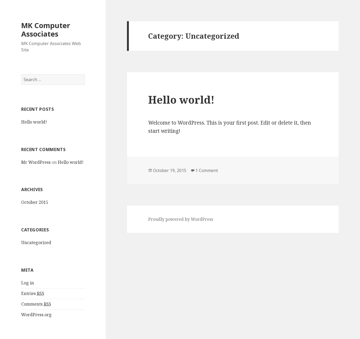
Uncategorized (36, 242)
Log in (27, 283)
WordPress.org (36, 315)
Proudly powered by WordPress (180, 219)
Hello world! (34, 122)
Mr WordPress (36, 162)
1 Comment (206, 170)
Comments (36, 304)
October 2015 (34, 202)
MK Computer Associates (45, 29)
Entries (32, 293)
